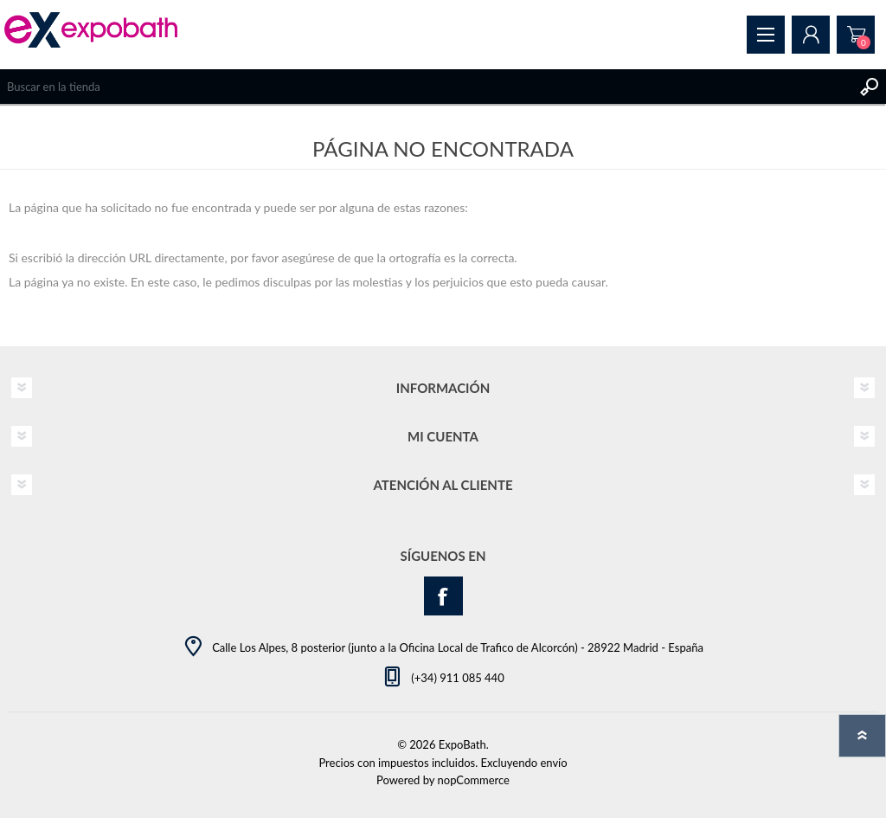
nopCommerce (474, 780)
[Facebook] (443, 595)
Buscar (868, 86)
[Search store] (425, 86)
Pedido (856, 35)
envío (553, 763)
